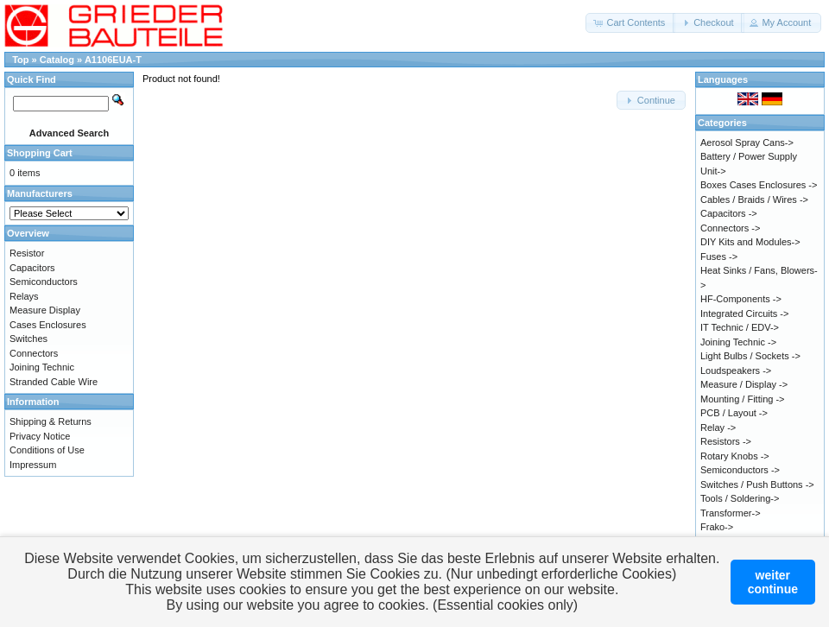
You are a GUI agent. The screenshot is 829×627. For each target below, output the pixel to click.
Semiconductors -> (740, 470)
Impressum (32, 464)
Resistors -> (725, 441)
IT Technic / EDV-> (739, 327)
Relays (24, 296)
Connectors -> (730, 228)
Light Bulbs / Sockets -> (750, 356)
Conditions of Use (47, 450)
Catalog (57, 59)
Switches (28, 338)
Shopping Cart (40, 153)
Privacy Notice (39, 436)
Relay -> (718, 427)
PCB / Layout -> (734, 413)
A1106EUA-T (113, 59)
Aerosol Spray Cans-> (747, 142)
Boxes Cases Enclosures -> (758, 185)
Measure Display (44, 310)
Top (20, 59)
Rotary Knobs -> (734, 456)
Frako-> (716, 527)
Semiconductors (43, 281)
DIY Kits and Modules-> (750, 242)
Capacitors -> (728, 213)
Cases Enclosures (47, 325)
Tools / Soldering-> (739, 498)
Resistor (26, 253)
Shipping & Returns (50, 421)
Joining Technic (41, 367)
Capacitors (32, 268)
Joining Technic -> (738, 342)
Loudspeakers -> (735, 370)
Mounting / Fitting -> (742, 399)
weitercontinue (773, 582)
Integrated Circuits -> (744, 313)
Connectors (33, 353)
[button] (630, 23)
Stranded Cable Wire (53, 382)
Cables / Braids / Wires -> (754, 199)
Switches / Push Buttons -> (757, 484)
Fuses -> (718, 256)
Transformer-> (730, 513)
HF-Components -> (741, 299)
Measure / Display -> (744, 384)
